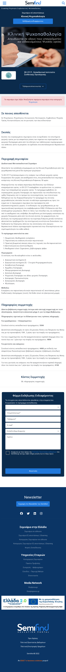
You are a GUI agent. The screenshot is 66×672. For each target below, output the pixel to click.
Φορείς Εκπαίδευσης (33, 548)
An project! (33, 661)
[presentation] (33, 461)
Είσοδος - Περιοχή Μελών (33, 571)
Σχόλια (33, 441)
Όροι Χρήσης (33, 638)
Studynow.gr (33, 587)
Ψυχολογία (12, 8)
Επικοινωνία (33, 576)
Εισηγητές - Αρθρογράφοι (33, 567)
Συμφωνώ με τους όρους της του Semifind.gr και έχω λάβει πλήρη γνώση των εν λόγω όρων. (35, 453)
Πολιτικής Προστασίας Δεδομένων (44, 452)
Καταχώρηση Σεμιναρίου (33, 559)
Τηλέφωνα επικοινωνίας (33, 86)
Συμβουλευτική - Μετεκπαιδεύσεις (29, 8)
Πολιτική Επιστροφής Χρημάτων (33, 646)
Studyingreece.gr (33, 591)
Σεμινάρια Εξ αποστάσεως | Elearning (33, 535)
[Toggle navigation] (4, 3)
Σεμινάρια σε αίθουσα (33, 531)
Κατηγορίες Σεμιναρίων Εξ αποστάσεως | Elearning (33, 544)
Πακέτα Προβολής (33, 563)
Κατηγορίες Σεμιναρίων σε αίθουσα (33, 539)
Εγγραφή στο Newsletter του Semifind (33, 504)
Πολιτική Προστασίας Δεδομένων (33, 642)
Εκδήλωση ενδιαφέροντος (33, 21)
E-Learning (4, 8)
